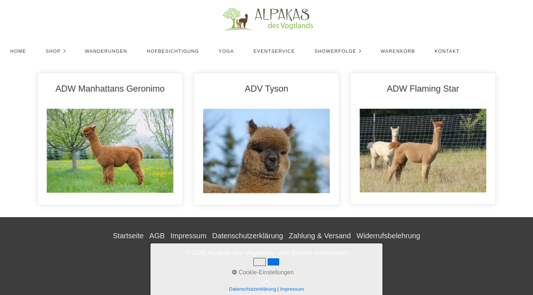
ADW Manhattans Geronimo (102, 139)
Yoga (226, 51)
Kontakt (446, 51)
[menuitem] (17, 51)
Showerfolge (335, 51)
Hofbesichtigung (173, 51)
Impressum (189, 236)
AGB (157, 236)
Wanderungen (106, 51)
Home (18, 51)
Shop (52, 51)
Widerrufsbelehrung (388, 236)
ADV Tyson (267, 139)
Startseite (128, 236)
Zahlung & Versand (320, 236)
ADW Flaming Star (431, 139)
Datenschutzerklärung (247, 236)
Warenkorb (398, 51)
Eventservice (274, 51)
